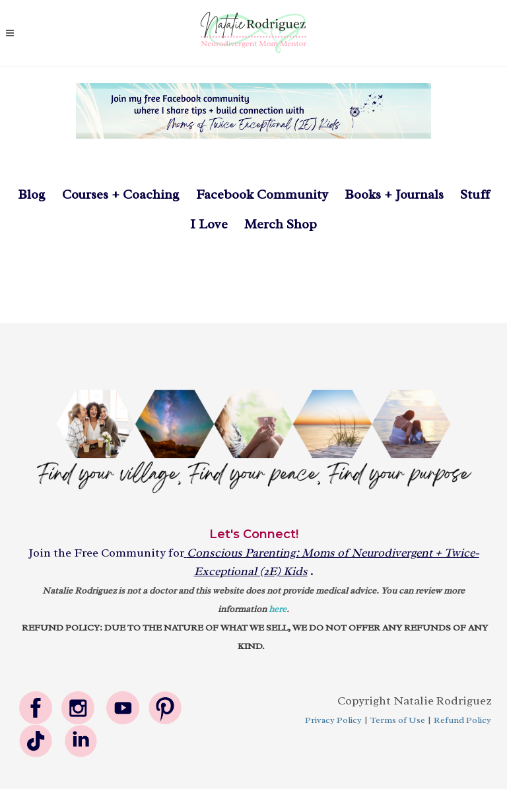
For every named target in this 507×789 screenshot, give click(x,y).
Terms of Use (397, 720)
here (278, 609)
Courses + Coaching (121, 194)
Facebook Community (254, 194)
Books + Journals (394, 194)
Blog (32, 194)
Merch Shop (280, 224)
